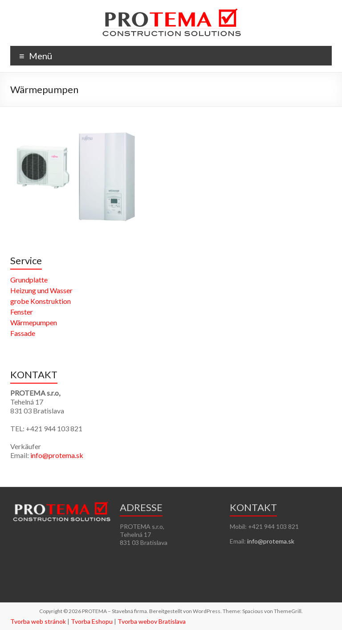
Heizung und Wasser (41, 290)
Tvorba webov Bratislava (152, 621)
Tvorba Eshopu (92, 621)
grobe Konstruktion (40, 301)
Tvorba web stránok (38, 621)
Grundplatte (29, 279)
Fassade (22, 333)
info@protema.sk (56, 455)
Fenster (21, 311)
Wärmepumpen (33, 322)
